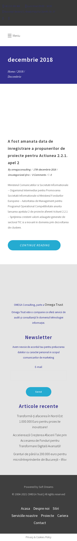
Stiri (56, 508)
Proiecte (47, 515)
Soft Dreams (46, 487)
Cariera (62, 515)
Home (11, 71)
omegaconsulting (21, 169)
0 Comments (39, 175)
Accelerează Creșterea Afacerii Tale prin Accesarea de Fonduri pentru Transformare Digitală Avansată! (40, 440)
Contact (40, 522)
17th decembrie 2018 (44, 169)
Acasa (25, 508)
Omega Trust (54, 304)
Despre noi (41, 508)
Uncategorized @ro (18, 175)
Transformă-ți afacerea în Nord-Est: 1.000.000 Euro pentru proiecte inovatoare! (40, 421)
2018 (20, 71)
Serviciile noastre (24, 515)
